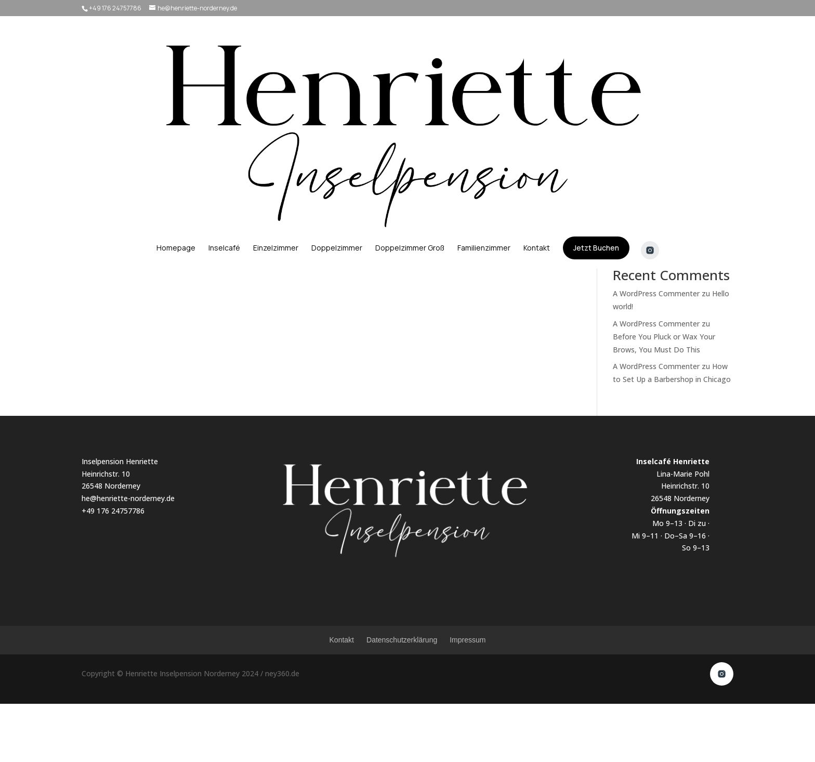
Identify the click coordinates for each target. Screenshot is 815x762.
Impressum (467, 698)
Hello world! (632, 191)
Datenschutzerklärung (401, 698)
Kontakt (342, 698)
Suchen (715, 141)
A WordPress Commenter (656, 352)
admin (106, 157)
